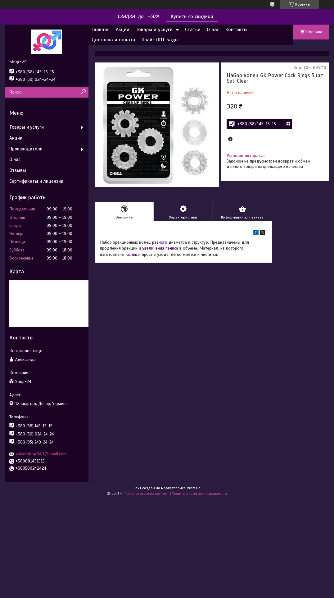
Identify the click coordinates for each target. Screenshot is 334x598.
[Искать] (83, 92)
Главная (101, 29)
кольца (133, 254)
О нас (213, 29)
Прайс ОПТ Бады (160, 40)
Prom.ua (194, 488)
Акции (122, 29)
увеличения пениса (160, 248)
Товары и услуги (154, 29)
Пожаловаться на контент (146, 493)
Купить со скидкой (192, 16)
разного (159, 242)
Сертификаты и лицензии (36, 181)
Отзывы (17, 170)
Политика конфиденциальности (199, 493)
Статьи (193, 29)
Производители (26, 149)
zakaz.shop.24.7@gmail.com (41, 454)
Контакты (236, 29)
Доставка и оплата (113, 40)
